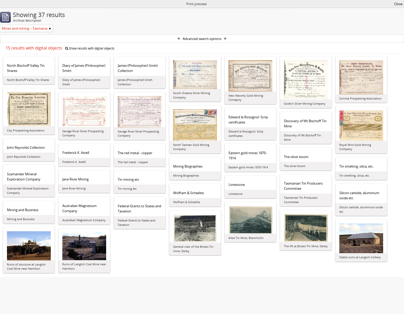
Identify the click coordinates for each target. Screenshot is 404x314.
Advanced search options (202, 38)
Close (398, 4)
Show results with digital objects (89, 48)
